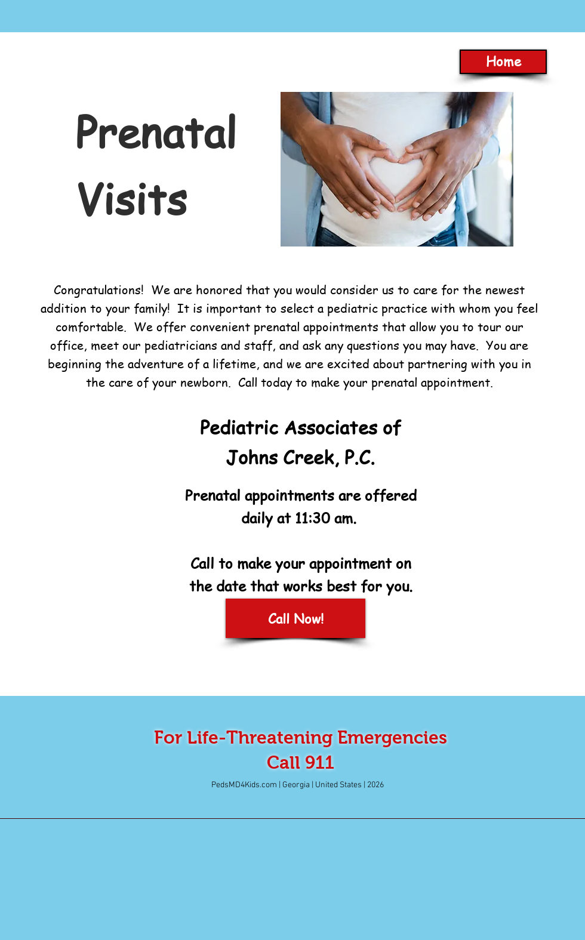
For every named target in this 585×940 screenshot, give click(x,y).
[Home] (503, 62)
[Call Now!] (295, 618)
